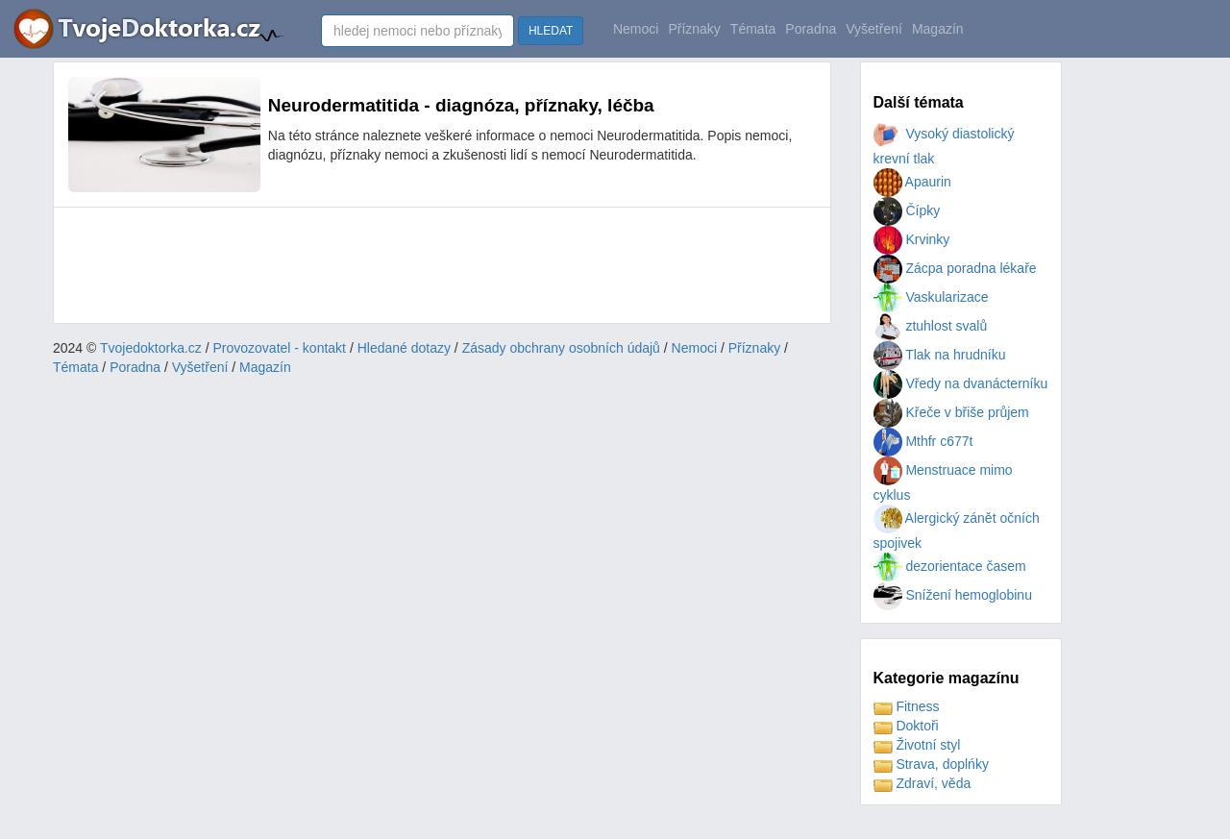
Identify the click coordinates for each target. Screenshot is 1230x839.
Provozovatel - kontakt (280, 348)
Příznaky (694, 29)
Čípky (907, 210)
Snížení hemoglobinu (952, 595)
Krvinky (911, 239)
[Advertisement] (418, 265)
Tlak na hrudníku (939, 354)
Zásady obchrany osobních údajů (561, 348)
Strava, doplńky (931, 764)
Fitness (906, 706)
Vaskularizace (931, 297)
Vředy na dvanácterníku (960, 383)
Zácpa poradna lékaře (955, 268)
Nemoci (635, 29)
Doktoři (906, 725)
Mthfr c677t (923, 441)
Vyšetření (874, 29)
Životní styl (917, 745)
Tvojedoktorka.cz (151, 348)
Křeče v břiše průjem (951, 412)
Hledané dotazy (404, 348)
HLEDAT (551, 30)
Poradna (810, 29)
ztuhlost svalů (930, 325)
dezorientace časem (949, 566)
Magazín (938, 29)
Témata (752, 29)
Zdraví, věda (922, 783)
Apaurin (912, 181)
